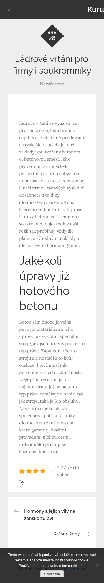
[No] (97, 565)
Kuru (95, 9)
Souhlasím (52, 574)
